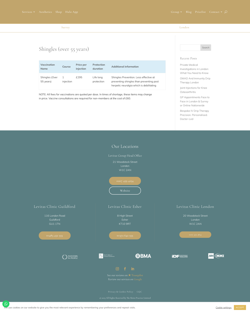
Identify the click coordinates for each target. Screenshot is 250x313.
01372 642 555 (125, 235)
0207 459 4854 (195, 235)
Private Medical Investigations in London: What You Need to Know (194, 69)
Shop (58, 12)
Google (138, 279)
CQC (139, 291)
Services (27, 12)
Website (125, 190)
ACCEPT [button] (240, 307)
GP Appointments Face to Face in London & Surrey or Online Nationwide (195, 101)
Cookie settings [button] (224, 307)
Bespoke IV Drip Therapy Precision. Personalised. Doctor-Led (194, 115)
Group (175, 12)
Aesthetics (45, 12)
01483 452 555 (54, 235)
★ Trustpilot (135, 275)
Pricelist (200, 12)
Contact (214, 12)
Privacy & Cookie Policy (120, 291)
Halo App (71, 12)
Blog (189, 12)
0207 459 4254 (125, 181)
